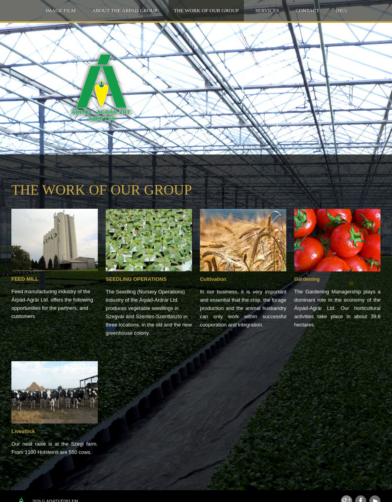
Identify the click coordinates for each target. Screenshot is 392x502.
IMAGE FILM (61, 10)
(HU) (341, 10)
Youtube (375, 490)
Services (267, 10)
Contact (307, 10)
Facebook (360, 490)
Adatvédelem (62, 490)
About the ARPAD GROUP (125, 10)
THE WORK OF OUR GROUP (206, 10)
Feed (346, 490)
